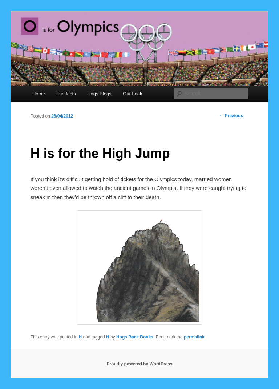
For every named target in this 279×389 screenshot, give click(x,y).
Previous (231, 115)
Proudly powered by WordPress (139, 363)
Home (38, 93)
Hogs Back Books (134, 337)
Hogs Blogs (99, 93)
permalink (194, 337)
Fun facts (66, 93)
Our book (132, 93)
